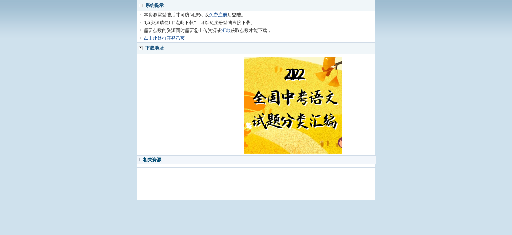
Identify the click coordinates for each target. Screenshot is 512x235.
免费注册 (218, 14)
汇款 (226, 30)
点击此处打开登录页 (164, 38)
